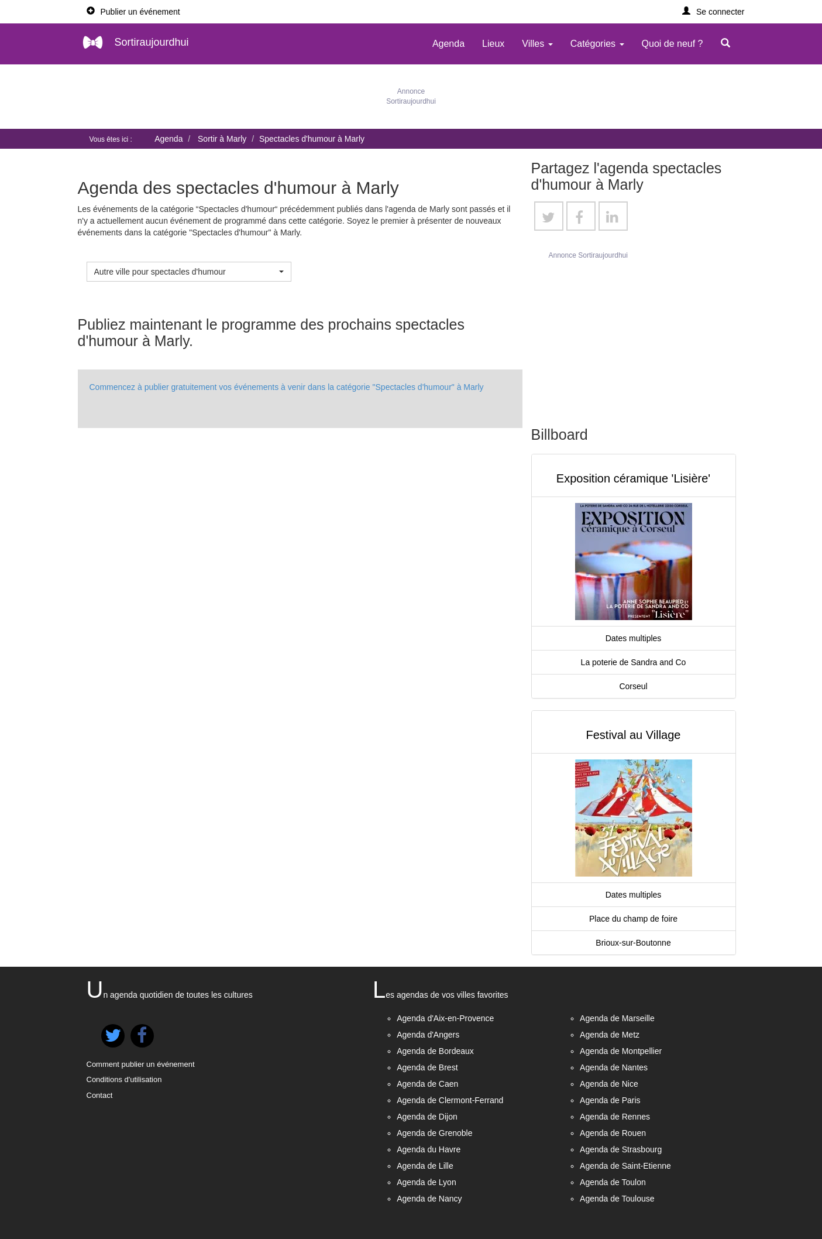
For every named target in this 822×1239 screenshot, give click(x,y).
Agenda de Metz (609, 1034)
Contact (100, 1095)
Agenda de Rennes (615, 1116)
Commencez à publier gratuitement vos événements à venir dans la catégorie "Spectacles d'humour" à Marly (287, 387)
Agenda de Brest (427, 1067)
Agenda (448, 44)
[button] (713, 11)
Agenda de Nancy (429, 1198)
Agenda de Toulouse (617, 1198)
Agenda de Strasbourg (621, 1149)
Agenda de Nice (609, 1084)
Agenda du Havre (428, 1149)
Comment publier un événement (141, 1064)
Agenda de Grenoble (434, 1133)
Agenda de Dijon (427, 1116)
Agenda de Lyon (426, 1182)
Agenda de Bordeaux (435, 1051)
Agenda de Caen (427, 1084)
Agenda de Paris (610, 1100)
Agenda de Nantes (614, 1067)
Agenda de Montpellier (621, 1051)
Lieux (493, 44)
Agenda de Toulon (613, 1182)
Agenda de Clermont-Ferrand (450, 1100)
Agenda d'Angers (428, 1034)
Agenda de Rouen (613, 1133)
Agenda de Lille (425, 1165)
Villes (537, 44)
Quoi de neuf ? (672, 44)
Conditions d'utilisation (124, 1079)
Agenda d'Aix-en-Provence (445, 1018)
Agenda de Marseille (617, 1018)
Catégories (597, 44)
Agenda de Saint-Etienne (625, 1165)
